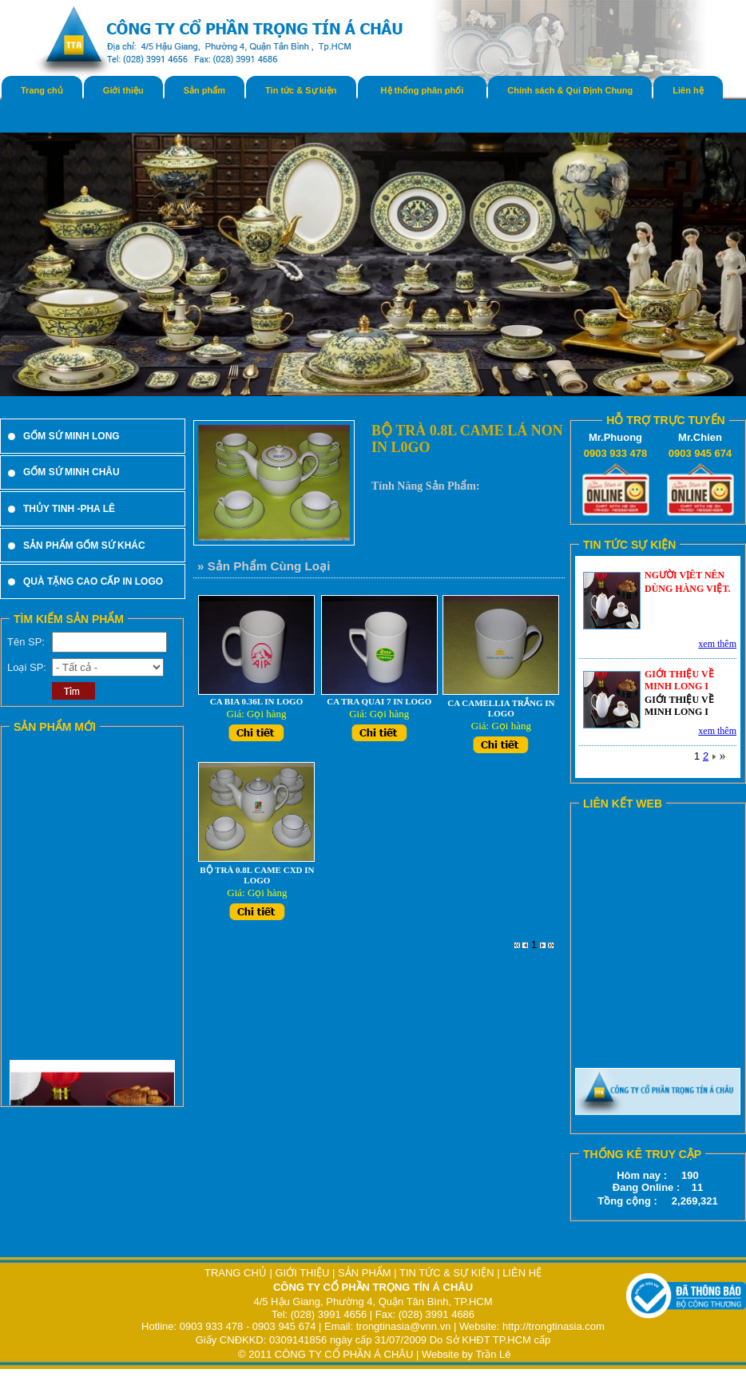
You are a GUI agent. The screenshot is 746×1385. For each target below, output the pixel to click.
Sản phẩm (204, 90)
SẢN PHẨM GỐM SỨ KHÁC (84, 545)
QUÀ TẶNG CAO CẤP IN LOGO (93, 581)
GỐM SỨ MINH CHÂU (71, 472)
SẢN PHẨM (364, 1273)
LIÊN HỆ (522, 1273)
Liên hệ (688, 90)
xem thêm (717, 643)
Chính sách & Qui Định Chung (570, 90)
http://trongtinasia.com (553, 1326)
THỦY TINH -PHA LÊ (69, 508)
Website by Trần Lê (466, 1354)
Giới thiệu (123, 90)
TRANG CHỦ (237, 1273)
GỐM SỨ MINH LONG (71, 436)
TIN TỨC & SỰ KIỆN (446, 1273)
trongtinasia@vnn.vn (403, 1326)
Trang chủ (42, 90)
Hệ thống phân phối (422, 90)
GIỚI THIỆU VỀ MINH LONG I (679, 680)
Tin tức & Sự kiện (300, 90)
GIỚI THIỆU (302, 1273)
